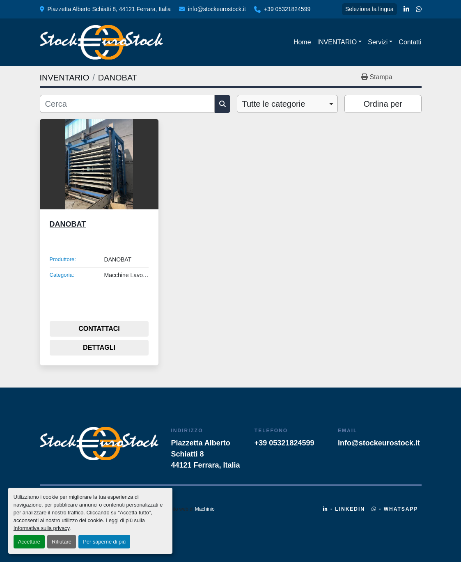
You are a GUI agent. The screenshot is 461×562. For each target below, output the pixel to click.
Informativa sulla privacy (41, 528)
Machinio (205, 509)
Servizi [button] (378, 42)
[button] (339, 42)
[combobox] (287, 104)
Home (302, 42)
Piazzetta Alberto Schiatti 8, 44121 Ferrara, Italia (109, 9)
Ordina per (383, 103)
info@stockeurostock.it (217, 9)
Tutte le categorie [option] (273, 103)
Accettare (29, 542)
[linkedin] (406, 9)
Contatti (410, 42)
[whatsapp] (419, 9)
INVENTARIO (337, 42)
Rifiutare (61, 542)
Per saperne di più (104, 542)
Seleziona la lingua (369, 9)
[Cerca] (127, 104)
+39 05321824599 (287, 9)
